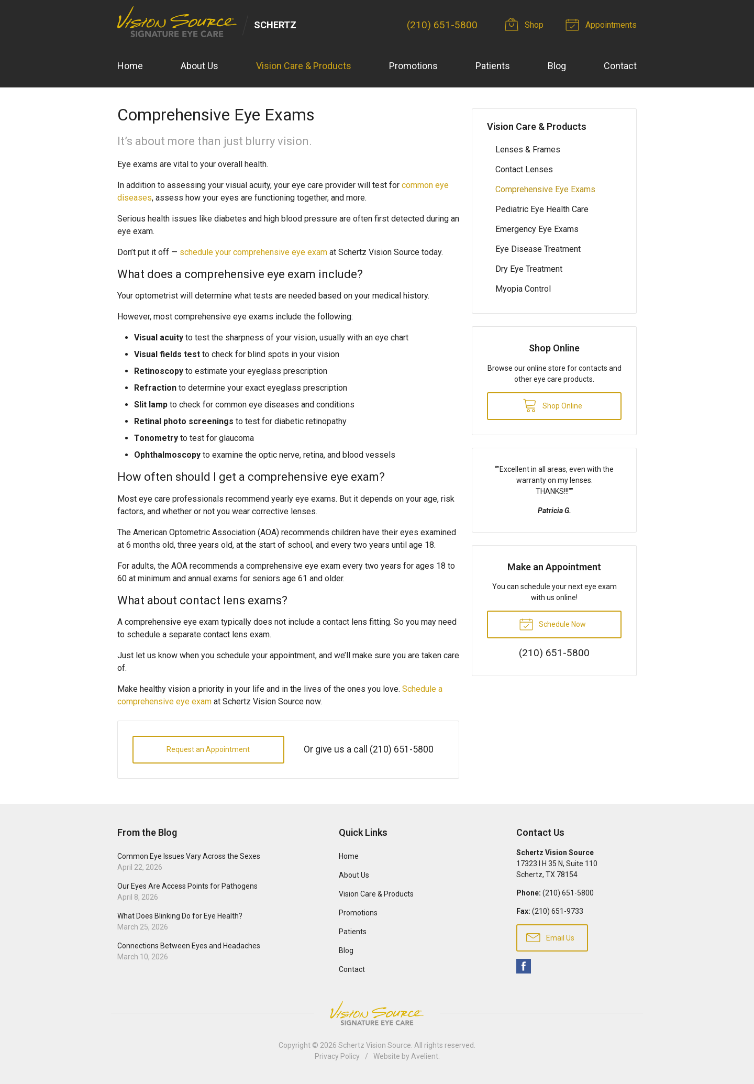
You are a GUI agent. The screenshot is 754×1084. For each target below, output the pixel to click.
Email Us (550, 937)
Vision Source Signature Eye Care (377, 1013)
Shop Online (552, 404)
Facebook (523, 966)
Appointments (603, 24)
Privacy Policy (337, 1056)
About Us (199, 65)
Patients (492, 65)
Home (130, 65)
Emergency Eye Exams (537, 229)
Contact (620, 65)
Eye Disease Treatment (538, 249)
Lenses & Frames (527, 149)
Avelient (424, 1056)
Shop (526, 24)
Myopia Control (523, 289)
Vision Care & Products (303, 65)
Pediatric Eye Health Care (542, 209)
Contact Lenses (524, 169)
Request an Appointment (208, 749)
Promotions (413, 65)
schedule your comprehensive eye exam (253, 252)
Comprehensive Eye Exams (545, 189)
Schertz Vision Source (374, 1045)
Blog (557, 65)
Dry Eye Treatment (528, 269)
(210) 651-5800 (442, 25)
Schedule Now (552, 623)
